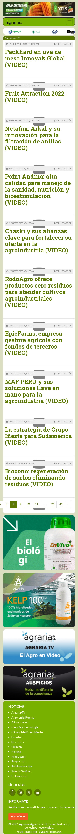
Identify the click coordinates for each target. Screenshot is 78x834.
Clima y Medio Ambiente (27, 732)
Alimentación (19, 722)
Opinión (16, 746)
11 (36, 504)
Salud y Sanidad (21, 771)
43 (60, 504)
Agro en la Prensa (22, 717)
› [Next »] (68, 504)
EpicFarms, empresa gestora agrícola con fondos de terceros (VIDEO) (34, 343)
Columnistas (19, 776)
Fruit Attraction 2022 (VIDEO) (34, 97)
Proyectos (18, 761)
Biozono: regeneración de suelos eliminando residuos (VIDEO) (36, 477)
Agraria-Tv (18, 712)
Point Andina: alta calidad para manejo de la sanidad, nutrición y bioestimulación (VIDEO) (38, 189)
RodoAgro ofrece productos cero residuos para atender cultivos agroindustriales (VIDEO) (38, 291)
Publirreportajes (21, 766)
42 (52, 504)
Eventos (16, 737)
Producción (18, 756)
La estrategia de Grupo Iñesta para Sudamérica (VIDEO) (38, 436)
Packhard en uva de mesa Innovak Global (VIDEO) (35, 58)
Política (16, 751)
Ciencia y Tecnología (24, 727)
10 (28, 504)
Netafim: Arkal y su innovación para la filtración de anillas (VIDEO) (33, 138)
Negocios (17, 742)
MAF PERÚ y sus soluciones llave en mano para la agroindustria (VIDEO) (36, 391)
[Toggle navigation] (69, 21)
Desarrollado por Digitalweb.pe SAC (39, 831)
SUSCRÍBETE (18, 816)
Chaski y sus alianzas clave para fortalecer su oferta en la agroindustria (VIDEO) (38, 240)
